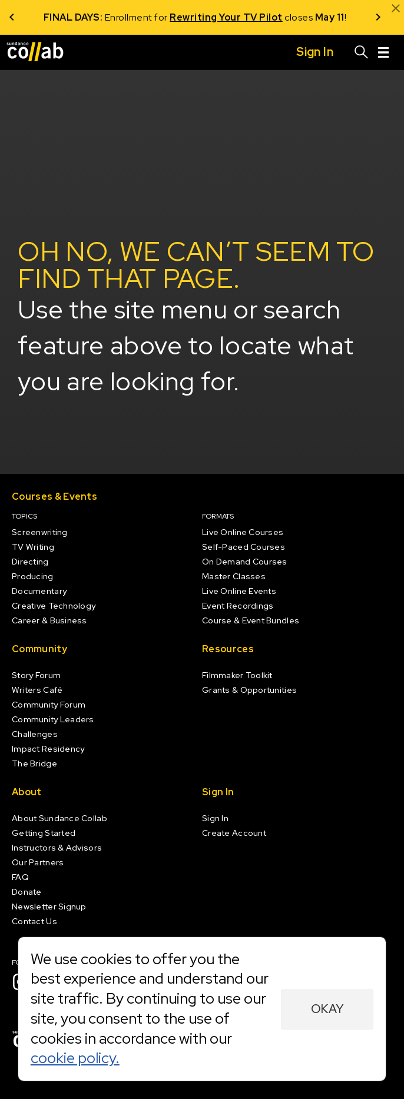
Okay (327, 1009)
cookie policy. (75, 1058)
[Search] (362, 52)
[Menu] (383, 52)
